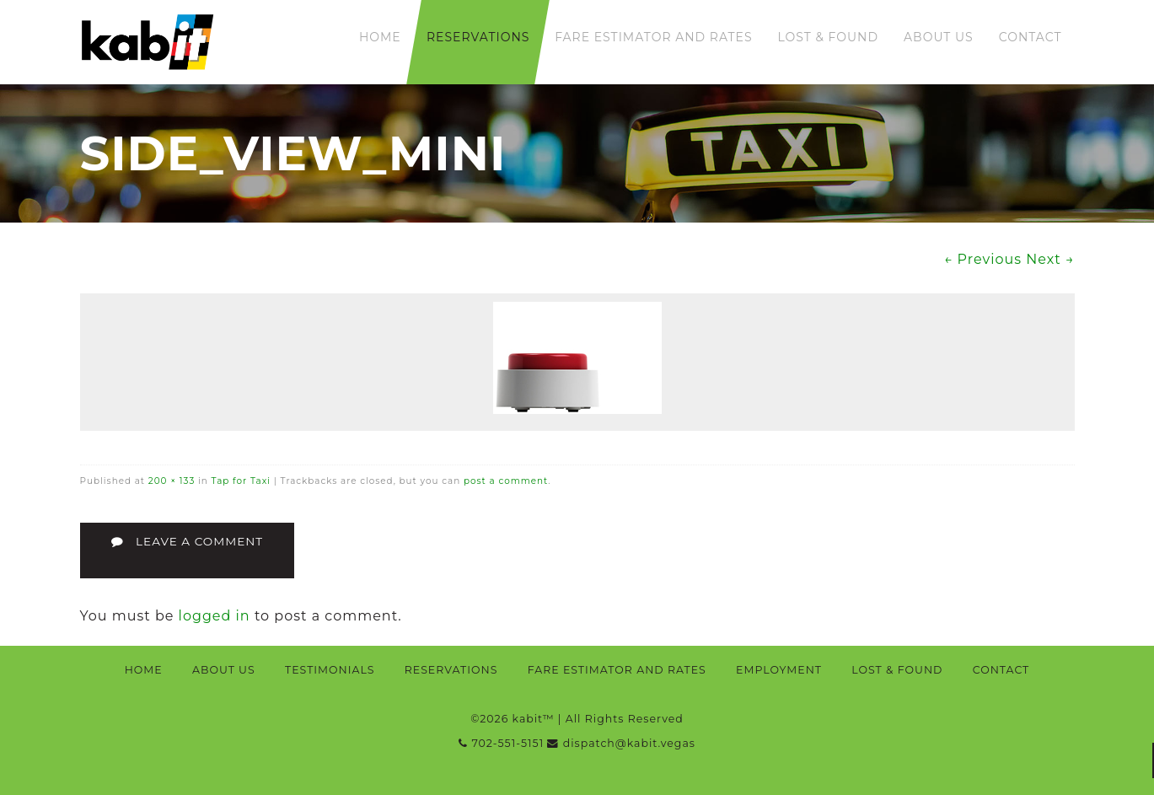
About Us (939, 37)
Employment (779, 669)
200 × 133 (171, 480)
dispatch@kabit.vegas (621, 743)
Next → (1050, 259)
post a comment (506, 480)
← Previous (983, 259)
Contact (1030, 37)
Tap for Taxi (241, 480)
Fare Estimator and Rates (653, 37)
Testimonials (329, 669)
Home (380, 37)
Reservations (478, 37)
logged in (214, 616)
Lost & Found (828, 37)
